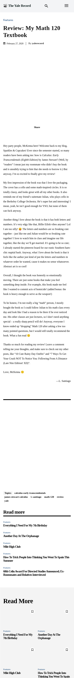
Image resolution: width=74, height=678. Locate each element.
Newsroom (32, 665)
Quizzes (20, 665)
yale (6, 469)
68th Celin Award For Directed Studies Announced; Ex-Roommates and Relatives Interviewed (33, 541)
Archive (41, 668)
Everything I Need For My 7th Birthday (25, 494)
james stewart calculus (16, 465)
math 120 (49, 465)
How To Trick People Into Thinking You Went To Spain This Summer (54, 645)
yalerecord (38, 43)
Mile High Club (11, 515)
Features (9, 20)
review (60, 465)
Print (42, 665)
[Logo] (17, 6)
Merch (63, 665)
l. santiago (36, 465)
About (32, 668)
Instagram (52, 665)
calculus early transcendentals (30, 461)
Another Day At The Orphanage (21, 504)
